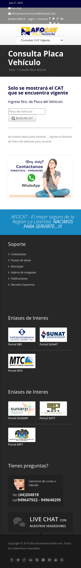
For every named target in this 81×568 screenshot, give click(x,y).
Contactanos (17, 254)
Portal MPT (15, 444)
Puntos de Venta (19, 260)
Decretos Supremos (21, 284)
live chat (48, 521)
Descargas (16, 266)
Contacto (42, 19)
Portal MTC (15, 371)
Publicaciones (18, 278)
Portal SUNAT (49, 344)
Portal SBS (15, 344)
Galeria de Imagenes (22, 272)
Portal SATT (47, 418)
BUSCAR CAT (22, 118)
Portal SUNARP (18, 418)
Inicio (12, 70)
